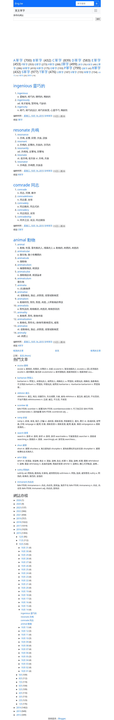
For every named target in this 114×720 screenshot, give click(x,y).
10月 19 (25, 591)
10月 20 (25, 587)
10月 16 (25, 602)
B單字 (38, 60)
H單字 (51, 64)
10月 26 (25, 565)
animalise (22, 291)
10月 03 (25, 663)
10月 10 (25, 638)
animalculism (24, 264)
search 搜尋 (22, 432)
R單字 (96, 68)
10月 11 (25, 634)
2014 (19, 707)
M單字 (26, 68)
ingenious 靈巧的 (29, 85)
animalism (22, 298)
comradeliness (25, 196)
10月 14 (25, 609)
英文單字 (20, 10)
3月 (20, 696)
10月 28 (25, 558)
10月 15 (25, 606)
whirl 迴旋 (22, 457)
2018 (19, 522)
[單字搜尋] (85, 3)
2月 (20, 700)
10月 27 (25, 562)
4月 (20, 693)
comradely (23, 203)
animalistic (23, 305)
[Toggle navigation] (95, 10)
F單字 (25, 64)
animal (21, 244)
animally (21, 332)
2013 (19, 711)
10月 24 (25, 573)
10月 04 (25, 660)
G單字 (37, 64)
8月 (20, 678)
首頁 (57, 350)
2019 (19, 518)
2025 (19, 504)
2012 (19, 714)
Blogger (61, 718)
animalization (24, 319)
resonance (22, 134)
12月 (21, 536)
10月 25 (25, 569)
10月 (21, 544)
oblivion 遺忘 (23, 393)
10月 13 (25, 627)
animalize (22, 325)
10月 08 (25, 645)
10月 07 (25, 649)
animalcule (23, 257)
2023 (19, 507)
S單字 (26, 72)
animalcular (23, 251)
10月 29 (25, 555)
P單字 (68, 68)
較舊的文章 (96, 350)
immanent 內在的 (25, 482)
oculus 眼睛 (22, 365)
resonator (22, 161)
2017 (19, 525)
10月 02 (25, 667)
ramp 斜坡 (22, 417)
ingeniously (23, 99)
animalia (21, 285)
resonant (22, 141)
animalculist (23, 271)
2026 (19, 500)
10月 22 (25, 580)
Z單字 (29, 75)
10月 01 (25, 671)
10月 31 (25, 547)
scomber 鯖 (22, 405)
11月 (21, 540)
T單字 (43, 72)
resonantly (23, 148)
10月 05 (25, 656)
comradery (23, 209)
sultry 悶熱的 (23, 469)
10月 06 (25, 652)
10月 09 (25, 642)
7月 (20, 682)
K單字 (89, 64)
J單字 (80, 64)
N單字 (40, 68)
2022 (19, 511)
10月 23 (25, 576)
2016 (19, 529)
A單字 (18, 60)
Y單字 (21, 75)
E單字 (96, 60)
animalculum (24, 278)
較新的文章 (18, 350)
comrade (22, 189)
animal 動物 (24, 240)
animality (22, 312)
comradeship (24, 216)
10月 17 (25, 598)
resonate (22, 154)
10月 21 (25, 584)
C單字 (57, 60)
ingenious (22, 93)
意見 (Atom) (25, 355)
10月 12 (25, 631)
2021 (19, 514)
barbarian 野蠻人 (25, 377)
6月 (20, 685)
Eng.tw (19, 3)
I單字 (65, 64)
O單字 (53, 68)
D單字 (77, 60)
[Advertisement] (57, 39)
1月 (20, 704)
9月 (20, 674)
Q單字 (84, 68)
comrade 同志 (26, 185)
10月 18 (25, 595)
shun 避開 (22, 445)
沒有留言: (48, 116)
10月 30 (25, 551)
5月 (20, 689)
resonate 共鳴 (26, 130)
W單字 (87, 72)
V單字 (74, 72)
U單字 (60, 72)
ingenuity (22, 106)
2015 (19, 533)
